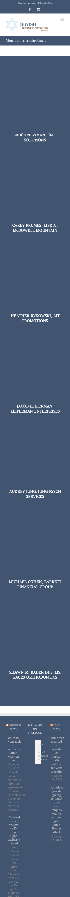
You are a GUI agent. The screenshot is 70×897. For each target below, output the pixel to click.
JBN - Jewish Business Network (43, 752)
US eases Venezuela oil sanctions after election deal (14, 749)
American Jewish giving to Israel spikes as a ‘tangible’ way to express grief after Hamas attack (57, 810)
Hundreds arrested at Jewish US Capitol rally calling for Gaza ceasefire (57, 754)
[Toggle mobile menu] (62, 19)
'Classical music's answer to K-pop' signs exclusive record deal (14, 832)
